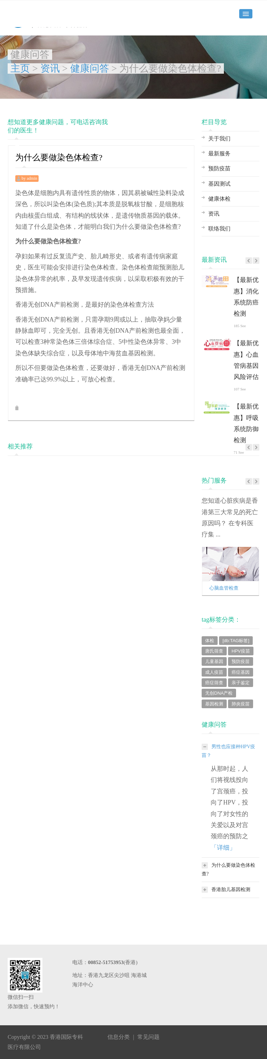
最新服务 (219, 153)
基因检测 (214, 703)
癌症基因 (241, 672)
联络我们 (219, 229)
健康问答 (89, 68)
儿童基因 (214, 661)
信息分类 (118, 1037)
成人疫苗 (214, 672)
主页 (20, 68)
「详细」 (223, 847)
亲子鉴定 (241, 682)
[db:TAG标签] (235, 640)
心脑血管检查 (223, 588)
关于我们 (219, 139)
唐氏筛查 (214, 651)
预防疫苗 (219, 168)
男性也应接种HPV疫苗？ (228, 750)
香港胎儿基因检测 (226, 889)
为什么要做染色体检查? (228, 868)
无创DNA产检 (219, 693)
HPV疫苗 (241, 651)
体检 (209, 640)
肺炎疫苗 (241, 703)
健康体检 (219, 199)
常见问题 (148, 1037)
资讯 (50, 68)
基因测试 (219, 184)
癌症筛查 (214, 682)
